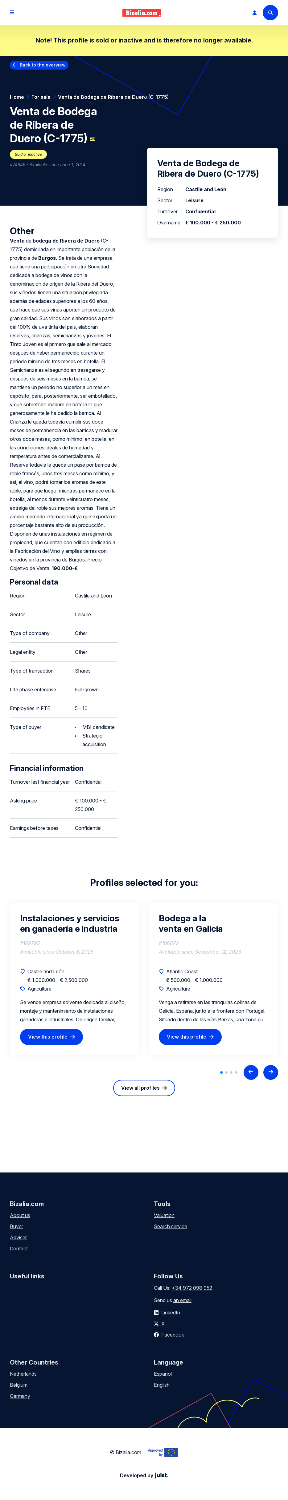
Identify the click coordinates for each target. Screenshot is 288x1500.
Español (163, 1374)
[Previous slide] (251, 1072)
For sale (41, 97)
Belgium (18, 1385)
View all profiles (140, 1088)
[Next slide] (270, 1072)
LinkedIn (170, 1312)
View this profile (48, 1037)
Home (17, 97)
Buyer (16, 1226)
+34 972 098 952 (192, 1288)
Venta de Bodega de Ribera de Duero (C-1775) (113, 97)
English (162, 1385)
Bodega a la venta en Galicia (191, 923)
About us (20, 1215)
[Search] (270, 12)
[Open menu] (12, 12)
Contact (19, 1248)
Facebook (172, 1335)
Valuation (164, 1215)
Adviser (18, 1237)
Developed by (144, 1475)
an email (182, 1300)
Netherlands (23, 1374)
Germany (20, 1396)
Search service (170, 1226)
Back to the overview (43, 64)
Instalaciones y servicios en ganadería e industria (69, 923)
